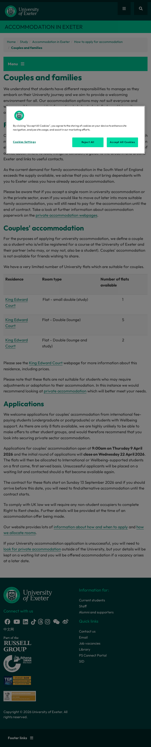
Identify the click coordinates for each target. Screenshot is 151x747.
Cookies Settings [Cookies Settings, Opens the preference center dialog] (24, 141)
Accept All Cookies (122, 142)
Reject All (88, 142)
